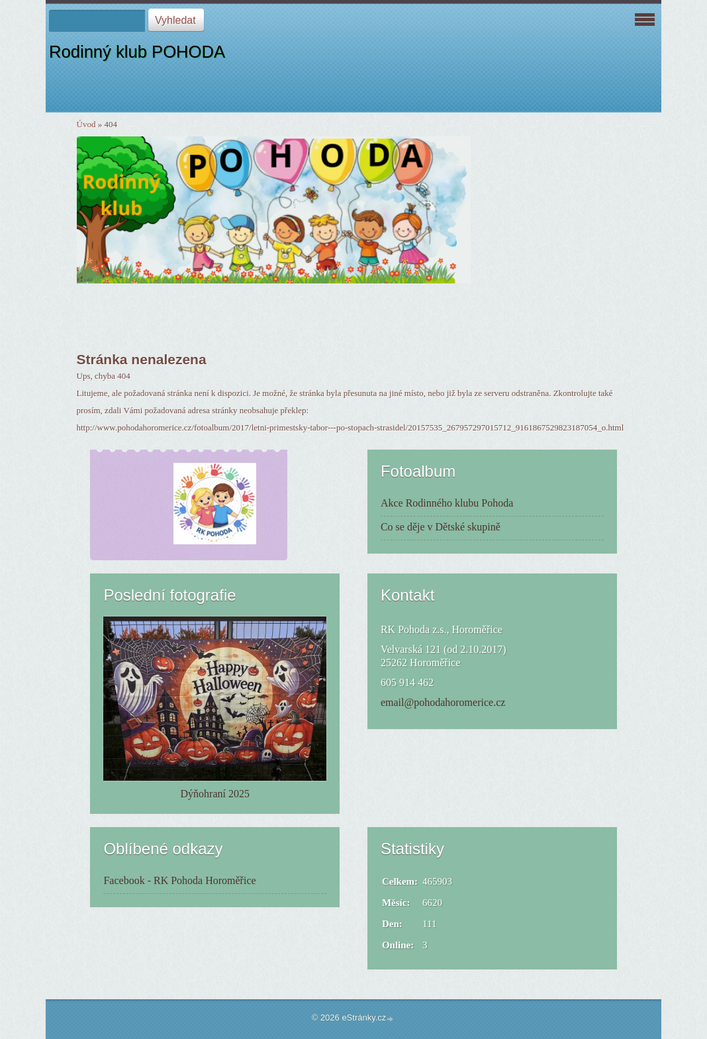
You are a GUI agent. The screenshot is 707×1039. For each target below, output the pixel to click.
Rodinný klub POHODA (137, 51)
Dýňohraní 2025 (215, 793)
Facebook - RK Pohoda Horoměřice (179, 880)
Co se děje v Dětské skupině (440, 526)
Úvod (86, 124)
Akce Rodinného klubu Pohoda (447, 503)
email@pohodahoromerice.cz (443, 702)
